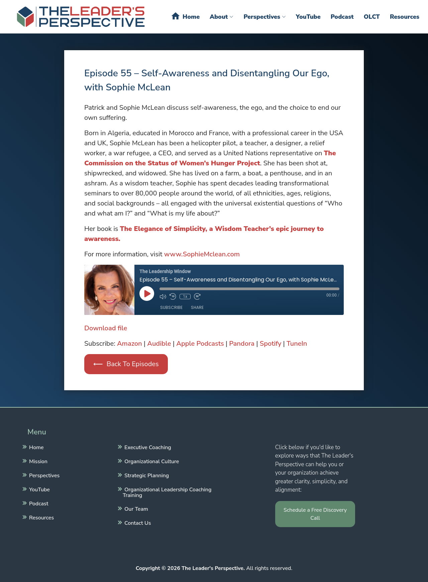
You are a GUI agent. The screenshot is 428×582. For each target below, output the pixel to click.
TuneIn (297, 343)
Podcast (342, 17)
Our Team (135, 508)
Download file (105, 328)
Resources (404, 17)
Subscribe (171, 307)
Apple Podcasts (200, 343)
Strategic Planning (146, 475)
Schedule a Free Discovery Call (315, 514)
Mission (37, 461)
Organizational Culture (151, 461)
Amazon (129, 343)
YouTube (308, 17)
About (221, 17)
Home (185, 16)
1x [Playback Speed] (185, 296)
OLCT (372, 17)
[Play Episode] (146, 293)
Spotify (271, 343)
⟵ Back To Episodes (125, 363)
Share (197, 307)
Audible (159, 343)
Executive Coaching (147, 446)
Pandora (241, 343)
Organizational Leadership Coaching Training (167, 491)
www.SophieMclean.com (202, 254)
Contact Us (137, 522)
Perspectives (264, 17)
